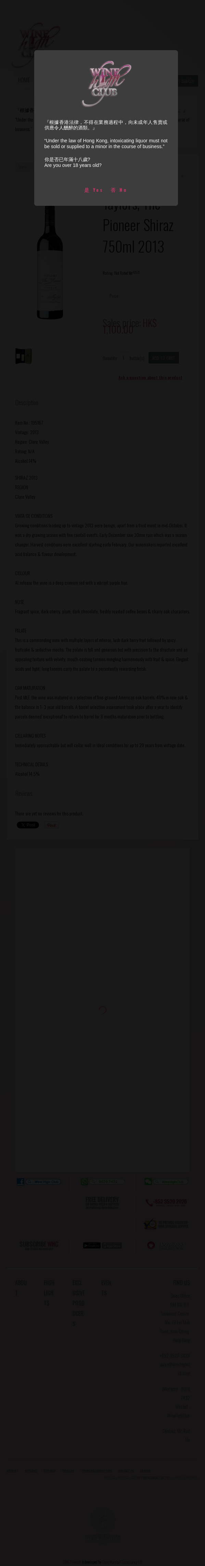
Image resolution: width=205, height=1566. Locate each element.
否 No (119, 189)
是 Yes (94, 189)
